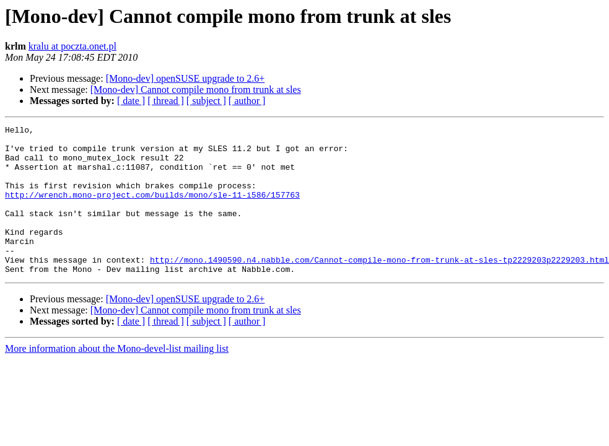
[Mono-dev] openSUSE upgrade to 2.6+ (185, 78)
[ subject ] (206, 100)
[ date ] (131, 100)
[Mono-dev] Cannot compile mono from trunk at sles (195, 89)
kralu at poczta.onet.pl (72, 46)
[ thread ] (165, 100)
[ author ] (247, 100)
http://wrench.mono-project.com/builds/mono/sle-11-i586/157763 (152, 209)
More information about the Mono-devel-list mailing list (117, 378)
